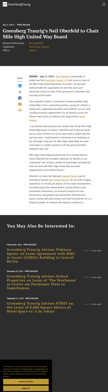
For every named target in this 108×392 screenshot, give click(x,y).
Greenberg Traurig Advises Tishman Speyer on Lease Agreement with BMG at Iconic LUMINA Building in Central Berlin (41, 257)
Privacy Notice (28, 372)
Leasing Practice (69, 176)
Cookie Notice (40, 372)
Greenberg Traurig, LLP (56, 80)
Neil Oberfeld (36, 43)
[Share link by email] (20, 104)
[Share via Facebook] (19, 98)
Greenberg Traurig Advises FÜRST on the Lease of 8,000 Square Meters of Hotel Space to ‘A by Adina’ (40, 309)
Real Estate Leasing (39, 46)
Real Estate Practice (59, 179)
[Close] (48, 366)
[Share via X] (19, 92)
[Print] (19, 110)
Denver (32, 50)
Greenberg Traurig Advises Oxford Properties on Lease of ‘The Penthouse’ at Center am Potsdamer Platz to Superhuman (42, 284)
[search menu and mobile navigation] (104, 4)
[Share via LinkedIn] (19, 86)
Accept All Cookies (26, 384)
